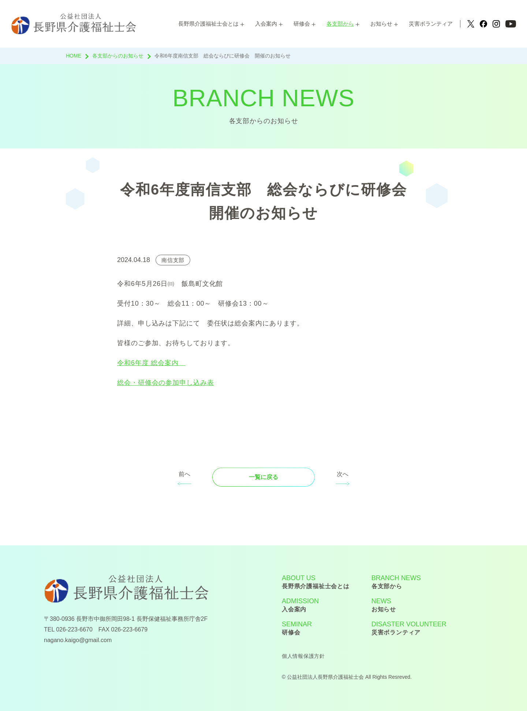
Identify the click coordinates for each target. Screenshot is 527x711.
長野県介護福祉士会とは (208, 24)
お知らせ (381, 24)
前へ (184, 474)
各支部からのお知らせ (117, 56)
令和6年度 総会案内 (151, 362)
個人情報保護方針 (303, 656)
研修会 (302, 24)
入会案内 (266, 24)
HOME (73, 56)
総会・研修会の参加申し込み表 (165, 382)
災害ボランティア (431, 24)
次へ (342, 474)
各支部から (340, 24)
